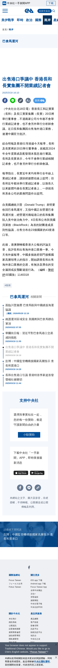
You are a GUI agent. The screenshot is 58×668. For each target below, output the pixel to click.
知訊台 (34, 635)
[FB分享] (5, 100)
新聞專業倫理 (14, 632)
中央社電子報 (36, 604)
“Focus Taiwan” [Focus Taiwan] (38, 652)
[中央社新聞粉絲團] (29, 568)
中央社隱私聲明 (42, 661)
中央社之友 (35, 639)
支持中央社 (44, 11)
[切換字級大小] (28, 100)
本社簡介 (13, 619)
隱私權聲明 (14, 639)
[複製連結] (21, 100)
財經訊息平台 (36, 632)
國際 (38, 20)
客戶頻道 (34, 622)
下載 (51, 3)
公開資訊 (13, 626)
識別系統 (13, 622)
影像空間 (34, 626)
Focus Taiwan (15, 580)
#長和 (8, 285)
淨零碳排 (34, 597)
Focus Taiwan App (39, 587)
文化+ (33, 594)
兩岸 (47, 20)
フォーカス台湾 (15, 584)
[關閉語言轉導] (56, 645)
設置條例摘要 (14, 629)
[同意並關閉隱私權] (56, 657)
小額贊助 (29, 434)
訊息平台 (34, 629)
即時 (20, 20)
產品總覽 (34, 619)
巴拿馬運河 (19, 297)
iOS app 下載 (36, 580)
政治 (29, 20)
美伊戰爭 (7, 20)
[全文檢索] (54, 11)
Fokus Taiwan (15, 587)
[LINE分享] (13, 100)
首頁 (4, 29)
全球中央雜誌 (36, 590)
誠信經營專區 (14, 635)
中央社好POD (37, 607)
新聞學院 (34, 600)
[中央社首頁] (29, 11)
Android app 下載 (38, 584)
